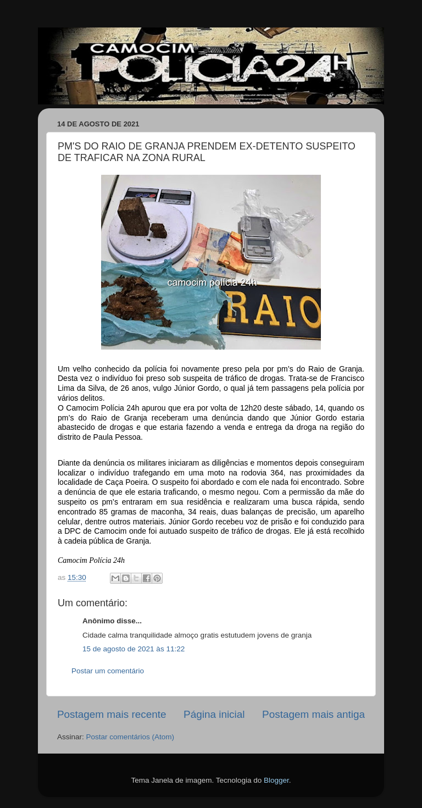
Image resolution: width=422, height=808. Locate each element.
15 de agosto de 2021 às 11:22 (133, 649)
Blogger (276, 780)
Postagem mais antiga (313, 714)
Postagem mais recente (111, 714)
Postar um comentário (107, 671)
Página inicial (214, 714)
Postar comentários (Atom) (130, 737)
